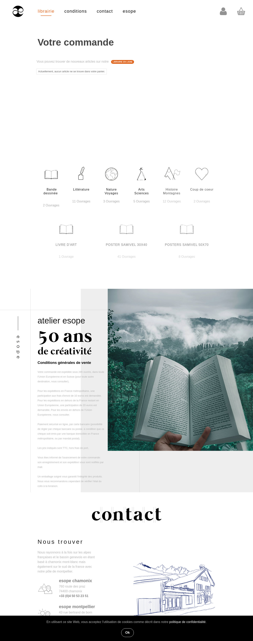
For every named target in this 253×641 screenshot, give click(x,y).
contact (105, 11)
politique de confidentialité (187, 622)
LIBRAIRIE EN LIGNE (122, 62)
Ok (127, 632)
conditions (75, 11)
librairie (46, 11)
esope (129, 11)
